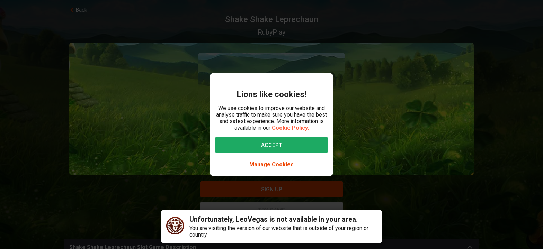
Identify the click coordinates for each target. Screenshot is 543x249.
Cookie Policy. (290, 127)
